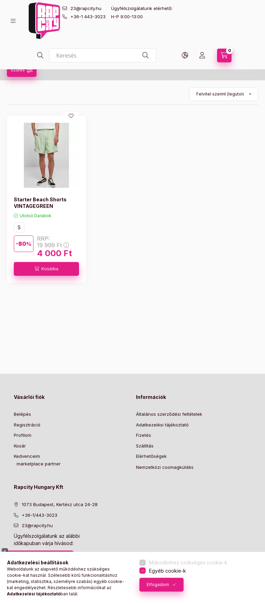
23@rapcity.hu (85, 8)
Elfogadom (158, 584)
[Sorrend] (223, 94)
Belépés (22, 414)
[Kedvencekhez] (71, 116)
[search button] (40, 55)
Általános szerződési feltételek (169, 414)
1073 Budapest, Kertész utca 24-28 (60, 504)
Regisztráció (27, 424)
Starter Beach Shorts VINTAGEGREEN (40, 203)
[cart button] (224, 55)
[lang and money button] (185, 55)
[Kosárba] (46, 269)
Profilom (22, 435)
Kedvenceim (27, 456)
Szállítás (145, 446)
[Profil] (202, 55)
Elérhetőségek (151, 456)
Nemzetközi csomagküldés (165, 467)
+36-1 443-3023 (88, 16)
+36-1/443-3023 (39, 515)
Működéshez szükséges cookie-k (188, 562)
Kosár (20, 446)
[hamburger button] (13, 20)
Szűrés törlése (229, 69)
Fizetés (143, 435)
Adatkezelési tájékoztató (162, 424)
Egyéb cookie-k (167, 571)
